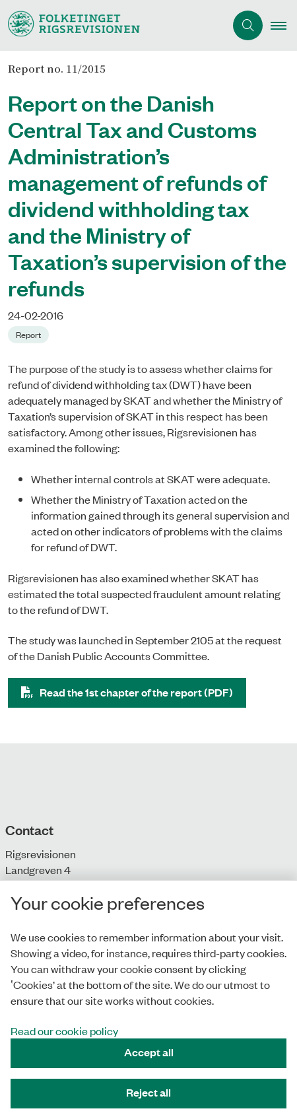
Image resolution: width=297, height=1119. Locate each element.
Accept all (149, 1052)
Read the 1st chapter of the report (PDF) (136, 692)
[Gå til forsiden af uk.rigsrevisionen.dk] (70, 25)
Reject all (148, 1092)
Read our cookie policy (64, 1030)
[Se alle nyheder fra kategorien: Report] (29, 333)
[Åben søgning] (248, 25)
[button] (284, 26)
